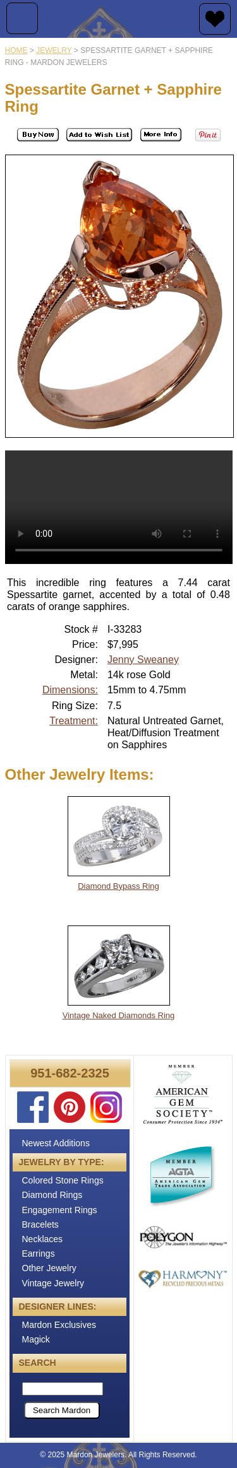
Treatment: (73, 720)
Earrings (38, 1253)
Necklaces (42, 1239)
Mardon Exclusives (59, 1325)
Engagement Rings (59, 1210)
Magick (36, 1339)
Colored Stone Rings (63, 1180)
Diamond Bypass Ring (118, 886)
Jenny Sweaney (143, 659)
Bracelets (40, 1224)
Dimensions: (70, 689)
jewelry (53, 50)
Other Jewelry (49, 1268)
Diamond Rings (52, 1195)
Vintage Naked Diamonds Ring (119, 1015)
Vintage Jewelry (53, 1283)
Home (16, 50)
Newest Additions (56, 1143)
